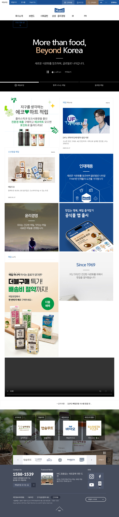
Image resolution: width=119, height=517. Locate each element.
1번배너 (30, 351)
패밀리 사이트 (92, 499)
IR (73, 16)
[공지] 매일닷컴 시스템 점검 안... (80, 404)
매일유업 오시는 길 (22, 485)
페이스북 (100, 476)
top (59, 509)
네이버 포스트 (100, 485)
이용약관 (30, 497)
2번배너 (32, 351)
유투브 (92, 485)
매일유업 (4, 2)
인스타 (92, 476)
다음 (91, 460)
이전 (18, 460)
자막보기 (68, 74)
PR (85, 16)
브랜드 (31, 16)
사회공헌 (44, 16)
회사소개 (19, 16)
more (108, 103)
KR (101, 2)
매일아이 (14, 2)
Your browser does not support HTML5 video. (59, 377)
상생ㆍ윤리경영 (58, 16)
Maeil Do (32, 2)
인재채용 (55, 497)
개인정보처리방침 (18, 497)
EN (106, 2)
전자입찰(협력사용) (43, 497)
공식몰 (23, 2)
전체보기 (101, 460)
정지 (48, 73)
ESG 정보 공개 (20, 24)
